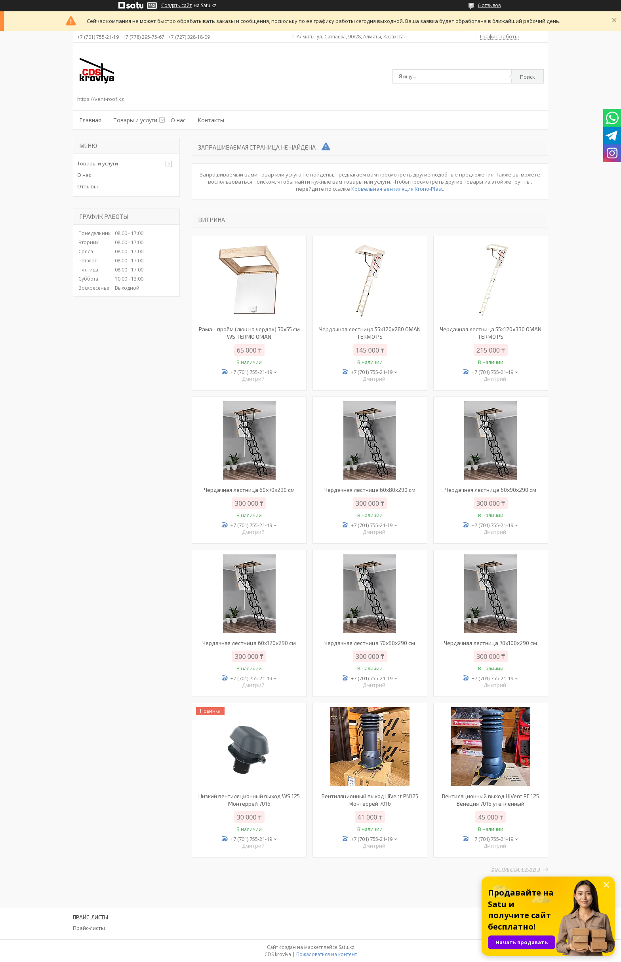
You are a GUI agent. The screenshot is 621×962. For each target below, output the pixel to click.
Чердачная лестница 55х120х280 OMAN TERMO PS (370, 333)
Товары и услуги (135, 120)
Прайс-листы (89, 928)
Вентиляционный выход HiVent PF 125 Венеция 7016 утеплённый (490, 800)
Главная (90, 120)
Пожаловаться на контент (326, 954)
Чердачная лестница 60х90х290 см (490, 489)
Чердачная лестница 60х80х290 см (369, 489)
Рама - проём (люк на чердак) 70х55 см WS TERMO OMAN (249, 333)
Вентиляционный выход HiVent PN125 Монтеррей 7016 (370, 800)
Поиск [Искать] (527, 76)
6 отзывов (489, 5)
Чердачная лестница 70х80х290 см (369, 642)
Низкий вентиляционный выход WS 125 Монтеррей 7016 (249, 800)
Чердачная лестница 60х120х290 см (249, 642)
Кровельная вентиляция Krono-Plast (397, 188)
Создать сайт (176, 5)
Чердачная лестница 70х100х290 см (490, 642)
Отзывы (87, 186)
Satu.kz (346, 947)
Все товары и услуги (515, 869)
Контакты (211, 120)
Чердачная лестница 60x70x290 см (249, 489)
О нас (178, 120)
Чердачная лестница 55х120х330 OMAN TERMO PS (490, 333)
